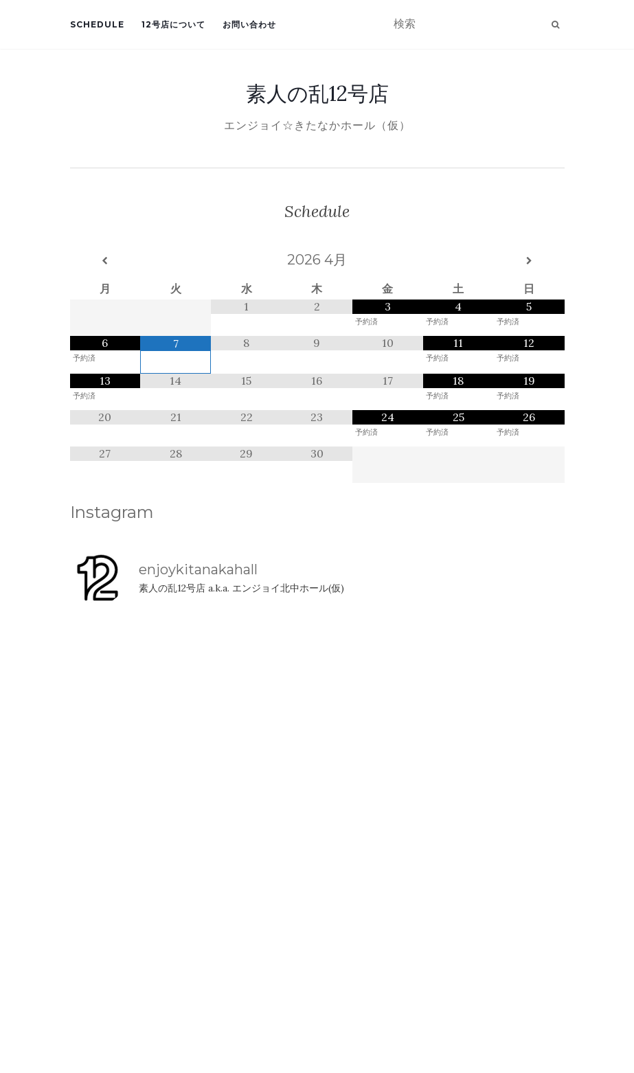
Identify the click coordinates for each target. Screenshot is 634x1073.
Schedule (97, 24)
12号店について (173, 24)
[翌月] (529, 261)
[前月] (105, 261)
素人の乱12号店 (317, 93)
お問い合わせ (249, 24)
